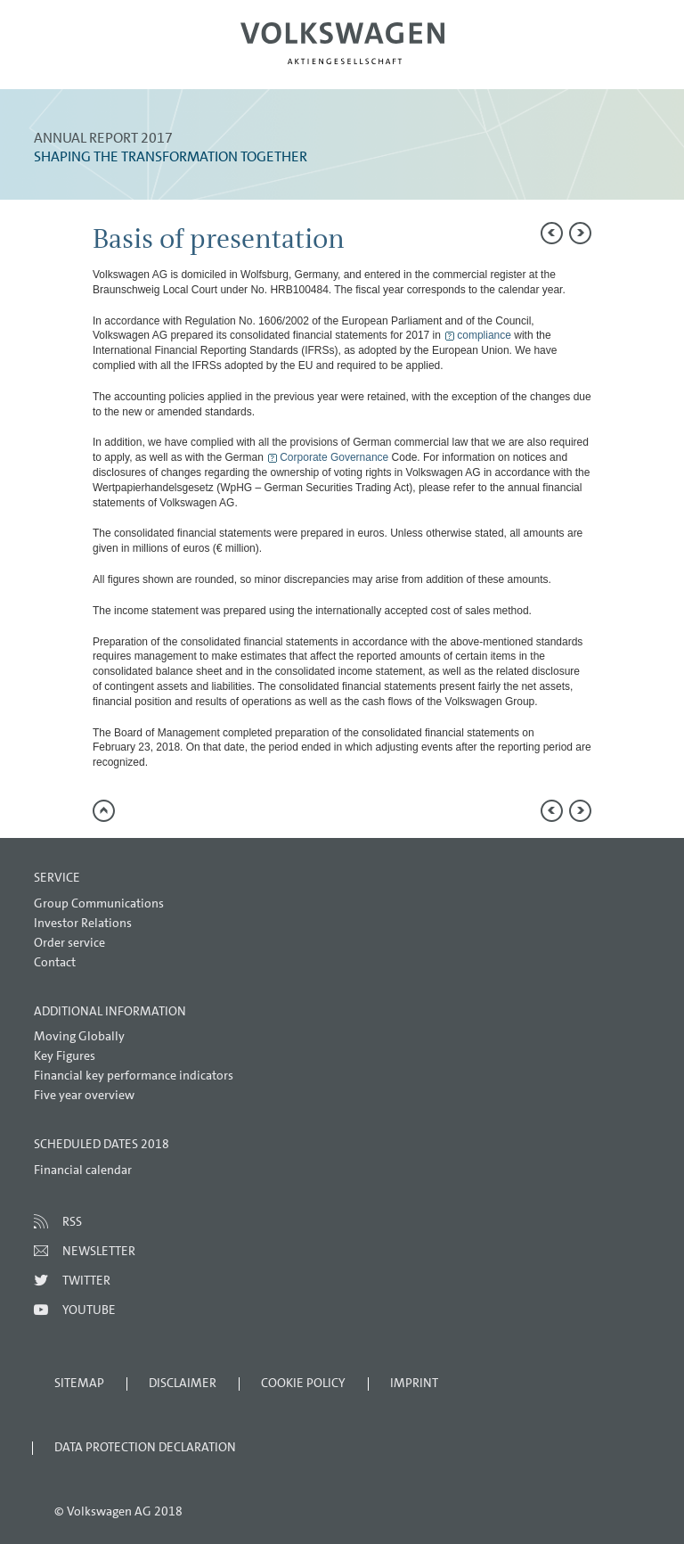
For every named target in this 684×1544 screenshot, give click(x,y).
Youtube (89, 1310)
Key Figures (64, 1055)
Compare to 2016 (652, 276)
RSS (72, 1221)
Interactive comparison (652, 396)
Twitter (86, 1280)
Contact (55, 962)
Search (610, 59)
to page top (104, 811)
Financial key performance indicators (133, 1075)
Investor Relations (83, 923)
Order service (69, 942)
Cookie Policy (303, 1383)
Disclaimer (182, 1383)
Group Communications (99, 903)
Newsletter (98, 1251)
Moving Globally (79, 1036)
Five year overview (84, 1095)
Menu (74, 59)
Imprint (414, 1383)
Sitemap (79, 1383)
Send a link (652, 236)
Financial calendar (83, 1170)
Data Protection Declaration (145, 1447)
